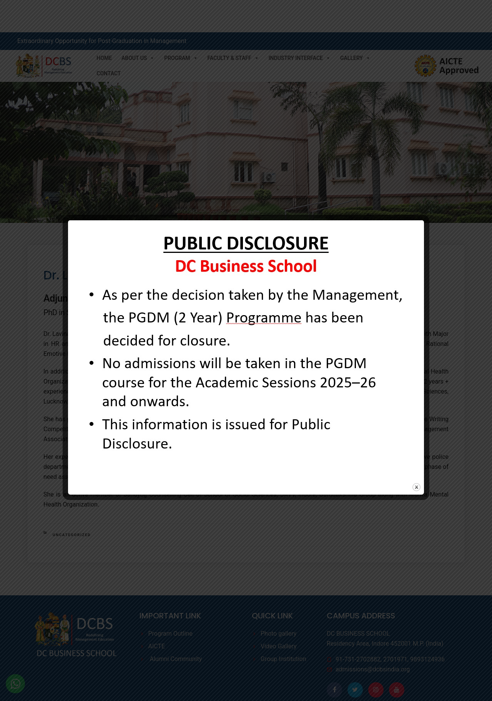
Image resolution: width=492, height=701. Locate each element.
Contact (108, 41)
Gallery (355, 26)
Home (104, 26)
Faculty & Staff (233, 26)
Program (181, 26)
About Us (138, 26)
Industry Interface (300, 26)
